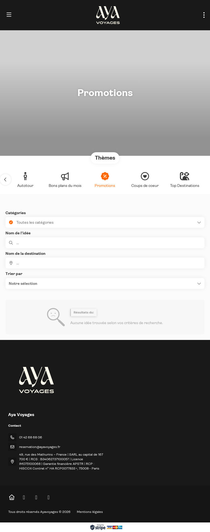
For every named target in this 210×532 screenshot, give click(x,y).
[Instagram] (36, 497)
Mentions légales (90, 512)
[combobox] (105, 263)
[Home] (11, 497)
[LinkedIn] (48, 497)
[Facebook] (24, 497)
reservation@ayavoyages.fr (39, 447)
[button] (5, 179)
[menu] (204, 15)
